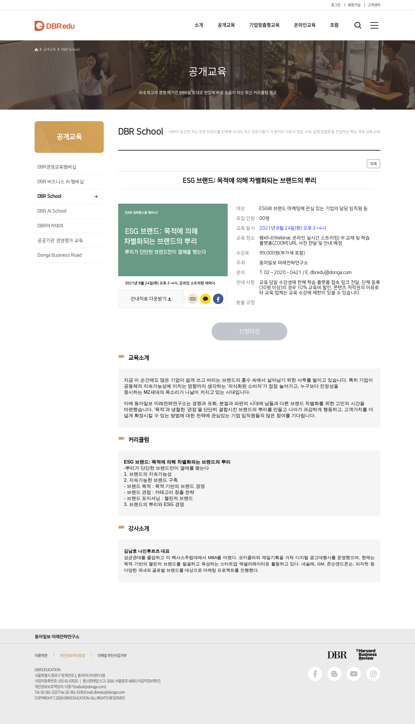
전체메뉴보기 (374, 25)
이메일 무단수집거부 (112, 655)
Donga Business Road (59, 255)
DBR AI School (51, 211)
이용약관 (41, 655)
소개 (199, 24)
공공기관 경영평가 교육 (60, 240)
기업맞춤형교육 (264, 24)
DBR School (70, 49)
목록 (373, 164)
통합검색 (358, 25)
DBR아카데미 (50, 225)
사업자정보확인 (148, 680)
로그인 (336, 5)
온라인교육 (305, 24)
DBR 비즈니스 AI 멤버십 (60, 181)
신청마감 (249, 331)
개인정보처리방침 (72, 655)
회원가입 (354, 5)
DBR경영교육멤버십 (56, 167)
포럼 (334, 24)
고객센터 (374, 5)
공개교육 (226, 24)
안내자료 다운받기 (151, 298)
